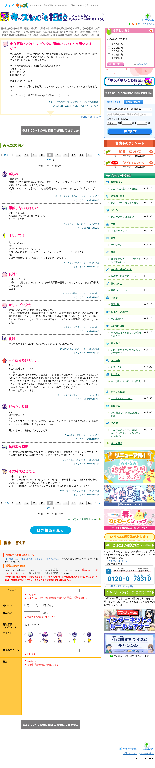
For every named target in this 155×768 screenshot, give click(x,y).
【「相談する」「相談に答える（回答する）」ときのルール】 (32, 559)
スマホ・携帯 (118, 196)
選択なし (48, 605)
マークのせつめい (146, 24)
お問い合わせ (130, 760)
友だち (114, 210)
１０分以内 (117, 44)
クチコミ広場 (118, 391)
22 (73, 155)
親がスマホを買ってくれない (126, 202)
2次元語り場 (117, 326)
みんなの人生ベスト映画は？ (126, 188)
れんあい (115, 343)
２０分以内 (117, 47)
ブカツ (114, 297)
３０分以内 (117, 51)
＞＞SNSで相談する (116, 560)
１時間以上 (117, 58)
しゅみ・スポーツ (120, 311)
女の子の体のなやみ (121, 269)
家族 (113, 238)
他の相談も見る (50, 530)
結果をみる (142, 64)
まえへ (7, 155)
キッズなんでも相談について (129, 81)
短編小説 (115, 406)
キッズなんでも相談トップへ (83, 519)
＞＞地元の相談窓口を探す (120, 586)
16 (26, 155)
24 (89, 155)
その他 (114, 423)
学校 (113, 224)
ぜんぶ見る (116, 443)
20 (58, 155)
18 (42, 155)
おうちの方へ (147, 760)
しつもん (115, 374)
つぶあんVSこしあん (121, 398)
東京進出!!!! (117, 318)
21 (65, 155)
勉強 (113, 252)
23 (81, 155)
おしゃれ (115, 360)
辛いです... (116, 245)
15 (18, 155)
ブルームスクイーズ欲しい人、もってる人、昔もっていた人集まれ (126, 432)
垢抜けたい (116, 367)
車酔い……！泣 (119, 290)
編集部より (116, 182)
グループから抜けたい (122, 216)
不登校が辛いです (120, 230)
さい (44, 613)
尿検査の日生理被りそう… (124, 276)
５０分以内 (117, 54)
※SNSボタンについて (91, 117)
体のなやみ (116, 283)
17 (34, 155)
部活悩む (115, 304)
